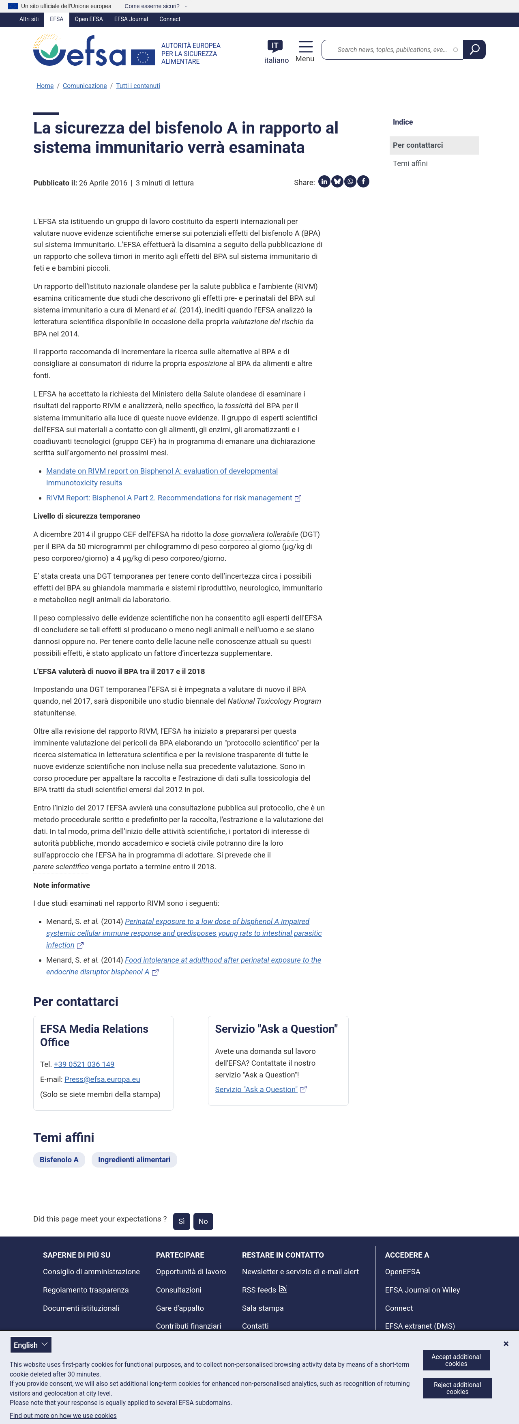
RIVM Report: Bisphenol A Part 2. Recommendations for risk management (169, 497)
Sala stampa (263, 1308)
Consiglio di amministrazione (91, 1271)
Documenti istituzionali (81, 1308)
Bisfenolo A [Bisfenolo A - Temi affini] (59, 1159)
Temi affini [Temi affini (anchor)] (410, 163)
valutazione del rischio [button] (267, 321)
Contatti (255, 1326)
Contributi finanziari (188, 1326)
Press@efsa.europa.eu (102, 1079)
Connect (169, 19)
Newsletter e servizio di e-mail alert (300, 1271)
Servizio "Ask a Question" (256, 1089)
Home (45, 86)
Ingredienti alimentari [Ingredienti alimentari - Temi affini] (134, 1159)
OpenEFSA (402, 1271)
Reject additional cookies (457, 1388)
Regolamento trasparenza (86, 1290)
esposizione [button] (208, 363)
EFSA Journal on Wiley (422, 1290)
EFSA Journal (131, 19)
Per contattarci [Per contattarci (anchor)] (418, 145)
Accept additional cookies (456, 1360)
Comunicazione (85, 86)
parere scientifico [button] (61, 866)
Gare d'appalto (180, 1308)
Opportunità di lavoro (191, 1271)
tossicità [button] (239, 405)
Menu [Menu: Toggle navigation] (304, 58)
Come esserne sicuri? (152, 6)
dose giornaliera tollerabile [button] (255, 534)
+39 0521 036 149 (84, 1064)
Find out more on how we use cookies (63, 1416)
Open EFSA (89, 19)
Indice (403, 122)
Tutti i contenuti (138, 86)
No (203, 1221)
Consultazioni (179, 1290)
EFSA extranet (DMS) (420, 1326)
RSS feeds (259, 1290)
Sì (181, 1221)
